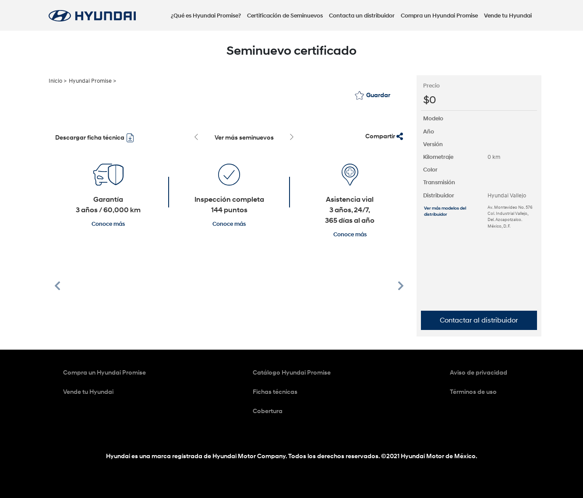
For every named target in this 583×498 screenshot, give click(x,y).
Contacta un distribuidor (362, 15)
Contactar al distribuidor (479, 320)
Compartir (384, 136)
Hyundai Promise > (92, 80)
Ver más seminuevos (244, 138)
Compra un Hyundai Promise (439, 15)
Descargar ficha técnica (94, 138)
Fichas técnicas (275, 392)
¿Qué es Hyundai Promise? (206, 15)
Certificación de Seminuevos (285, 15)
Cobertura (268, 411)
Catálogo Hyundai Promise (292, 372)
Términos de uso (473, 392)
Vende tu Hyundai (508, 15)
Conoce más (108, 224)
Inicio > (58, 80)
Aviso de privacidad (478, 372)
